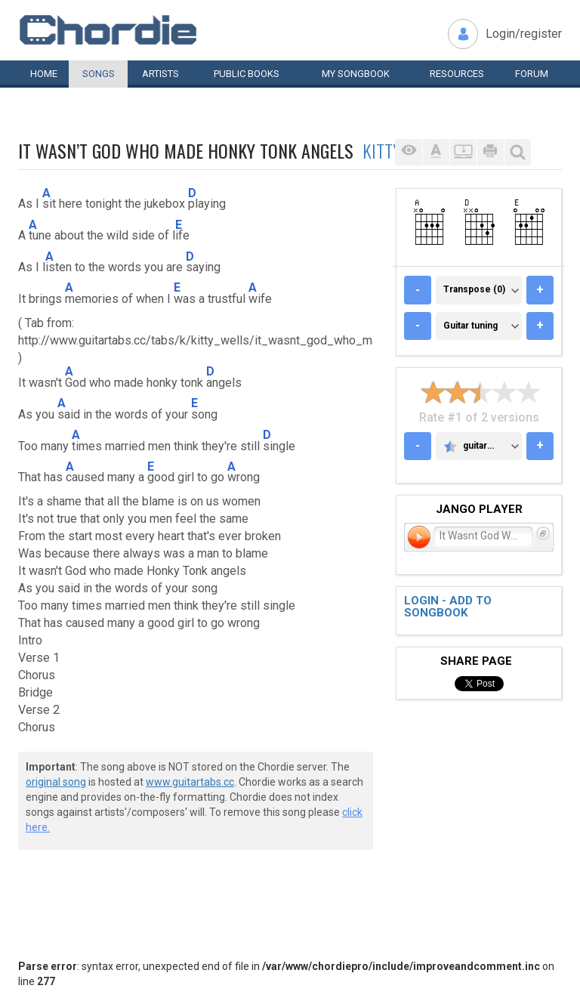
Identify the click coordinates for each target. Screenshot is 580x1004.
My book (356, 73)
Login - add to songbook (448, 607)
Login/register (524, 33)
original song (56, 782)
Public (246, 73)
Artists (160, 73)
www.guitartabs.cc (190, 782)
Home (43, 73)
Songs (98, 73)
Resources (457, 73)
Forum (531, 73)
